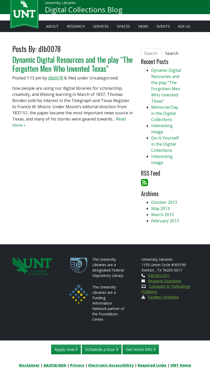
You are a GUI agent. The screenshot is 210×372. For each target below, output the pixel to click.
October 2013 (164, 202)
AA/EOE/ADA (54, 365)
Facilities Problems (163, 297)
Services (101, 26)
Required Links (152, 365)
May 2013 (160, 208)
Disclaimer (29, 365)
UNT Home (180, 365)
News (143, 26)
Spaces (123, 26)
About (52, 26)
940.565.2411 (159, 275)
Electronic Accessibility (111, 365)
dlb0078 (55, 78)
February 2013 (165, 221)
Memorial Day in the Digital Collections (164, 113)
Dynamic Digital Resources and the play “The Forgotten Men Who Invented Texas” (72, 64)
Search (171, 53)
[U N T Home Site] (32, 265)
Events (163, 26)
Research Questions (164, 280)
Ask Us (184, 26)
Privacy (77, 365)
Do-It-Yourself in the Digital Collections (165, 144)
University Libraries (60, 5)
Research (76, 26)
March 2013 (162, 214)
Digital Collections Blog (84, 12)
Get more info (141, 349)
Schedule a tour (101, 349)
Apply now (66, 349)
